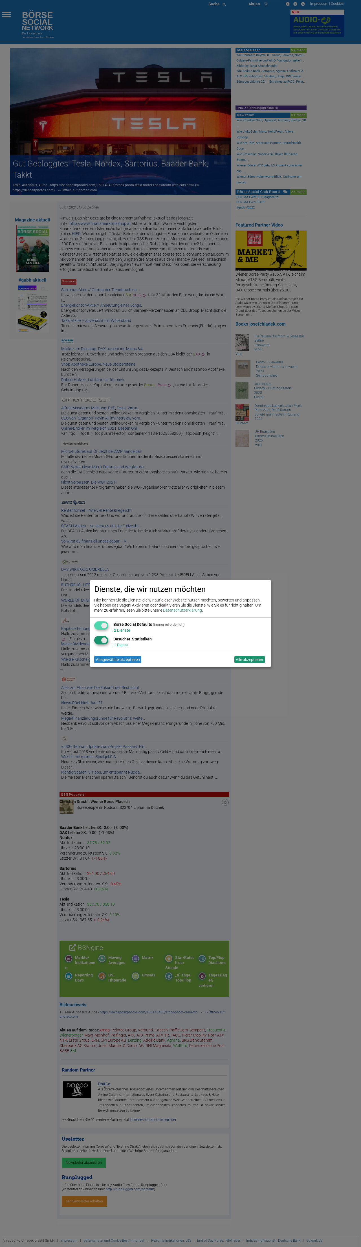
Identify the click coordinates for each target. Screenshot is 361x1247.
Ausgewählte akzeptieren (118, 659)
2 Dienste (120, 630)
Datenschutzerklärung (182, 610)
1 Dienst (119, 645)
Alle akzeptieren (249, 659)
